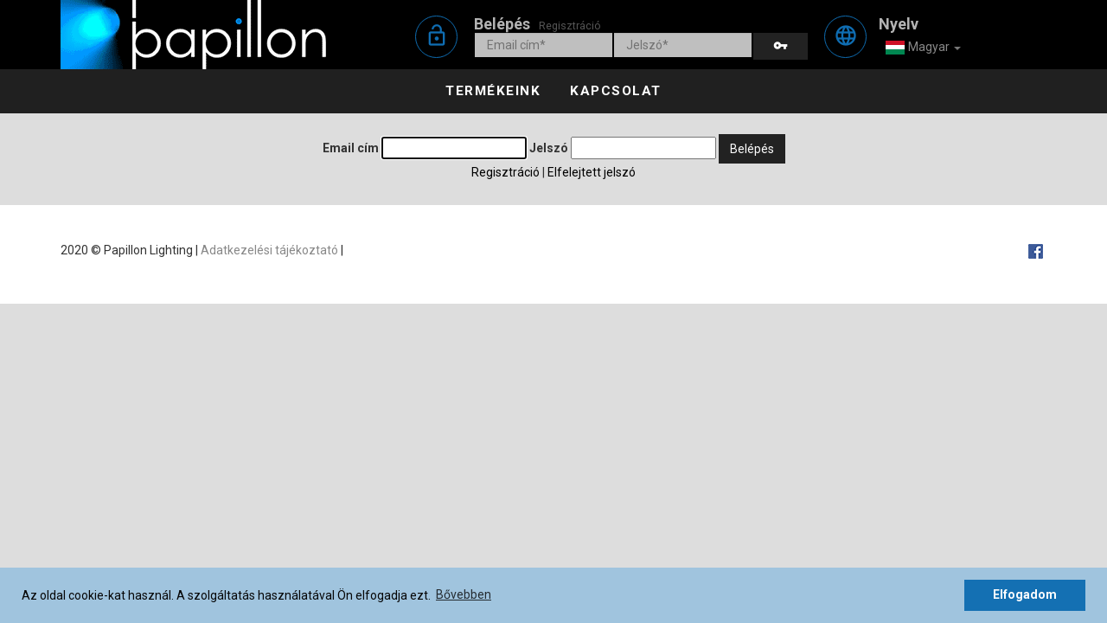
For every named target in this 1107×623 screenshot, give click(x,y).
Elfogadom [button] (1025, 594)
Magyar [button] (923, 47)
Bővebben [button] (463, 594)
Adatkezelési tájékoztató (269, 250)
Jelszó (548, 148)
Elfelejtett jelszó (591, 172)
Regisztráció (570, 25)
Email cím (351, 148)
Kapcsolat (616, 91)
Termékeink (493, 91)
